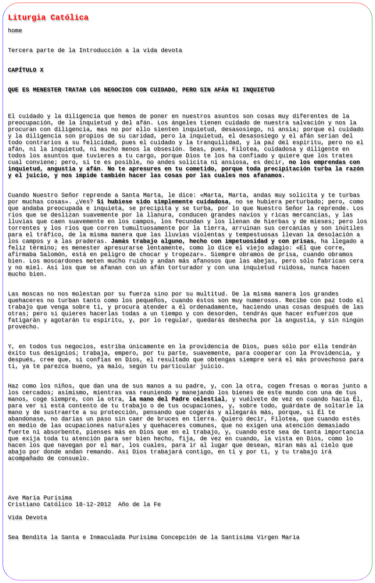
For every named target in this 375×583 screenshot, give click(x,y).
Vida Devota (27, 517)
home (15, 30)
